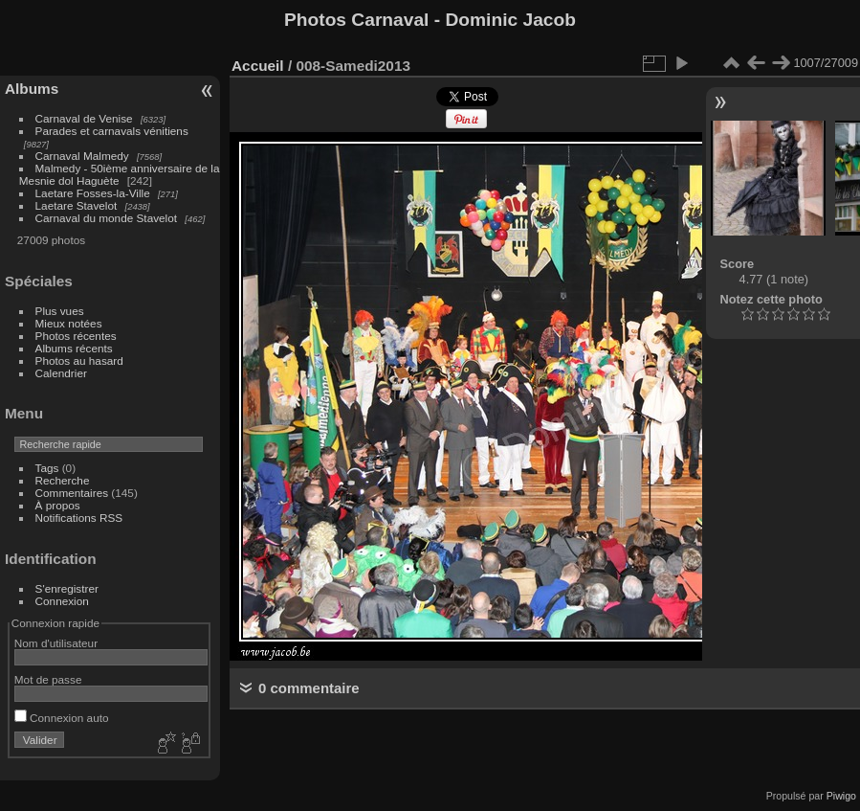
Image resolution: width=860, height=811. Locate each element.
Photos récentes (76, 335)
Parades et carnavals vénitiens (111, 130)
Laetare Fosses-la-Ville (92, 193)
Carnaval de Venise (84, 118)
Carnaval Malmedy (82, 155)
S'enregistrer (67, 588)
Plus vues (59, 310)
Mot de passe (48, 679)
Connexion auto (61, 717)
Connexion (62, 601)
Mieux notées (68, 323)
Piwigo (841, 795)
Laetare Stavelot (76, 205)
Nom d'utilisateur (56, 643)
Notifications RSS (79, 517)
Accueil (258, 65)
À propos (57, 505)
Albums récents (74, 348)
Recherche (62, 480)
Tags (47, 468)
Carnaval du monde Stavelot (106, 218)
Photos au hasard (79, 360)
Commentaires (72, 492)
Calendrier (61, 373)
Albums (31, 88)
